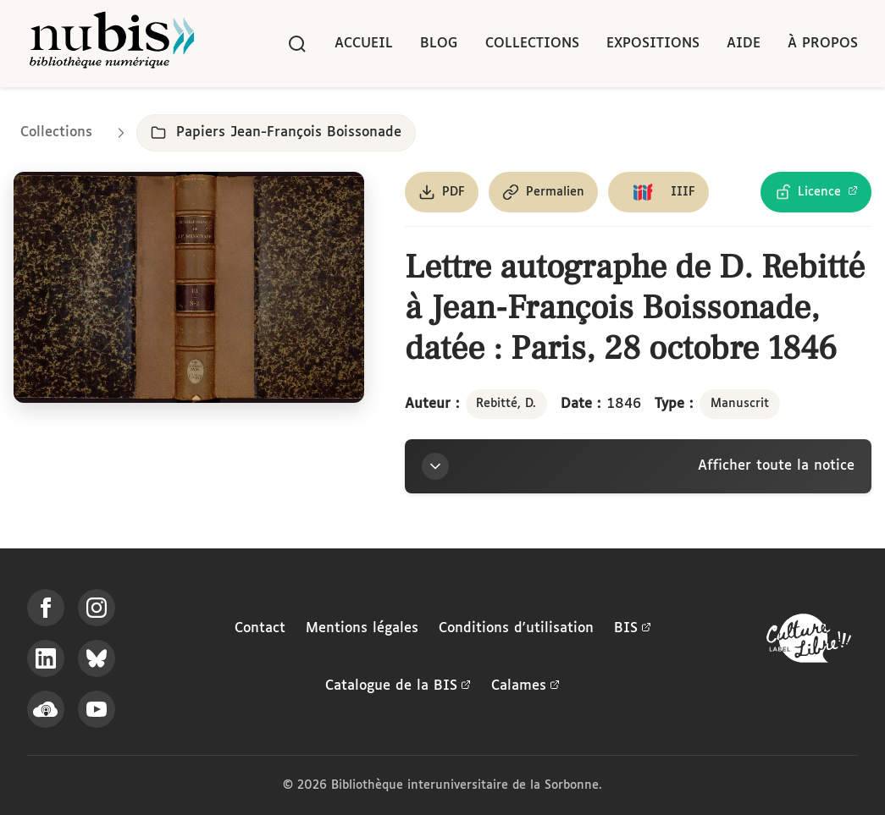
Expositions (653, 43)
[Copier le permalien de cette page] (543, 192)
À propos (823, 43)
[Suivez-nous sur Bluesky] (96, 658)
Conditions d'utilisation (516, 628)
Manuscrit (740, 404)
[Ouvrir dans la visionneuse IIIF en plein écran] (189, 287)
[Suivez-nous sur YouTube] (96, 709)
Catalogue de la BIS (398, 686)
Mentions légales (362, 628)
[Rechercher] (297, 44)
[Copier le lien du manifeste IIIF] (658, 192)
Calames (525, 686)
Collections (532, 43)
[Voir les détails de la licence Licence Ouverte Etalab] (816, 192)
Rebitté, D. (506, 404)
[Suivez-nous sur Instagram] (96, 607)
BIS (632, 629)
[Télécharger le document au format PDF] (441, 192)
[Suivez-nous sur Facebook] (45, 607)
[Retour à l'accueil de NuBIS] (111, 43)
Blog (439, 43)
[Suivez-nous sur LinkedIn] (45, 658)
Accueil (364, 43)
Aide (744, 43)
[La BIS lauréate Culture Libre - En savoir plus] (809, 642)
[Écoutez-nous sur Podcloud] (45, 709)
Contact (260, 628)
